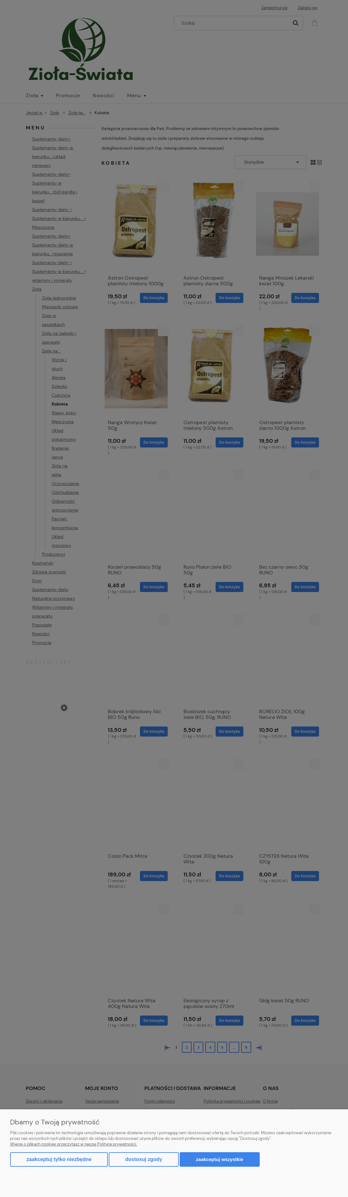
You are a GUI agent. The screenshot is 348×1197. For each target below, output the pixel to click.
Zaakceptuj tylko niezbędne (58, 1159)
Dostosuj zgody (143, 1159)
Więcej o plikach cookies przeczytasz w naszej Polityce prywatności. (73, 1144)
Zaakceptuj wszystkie (219, 1159)
